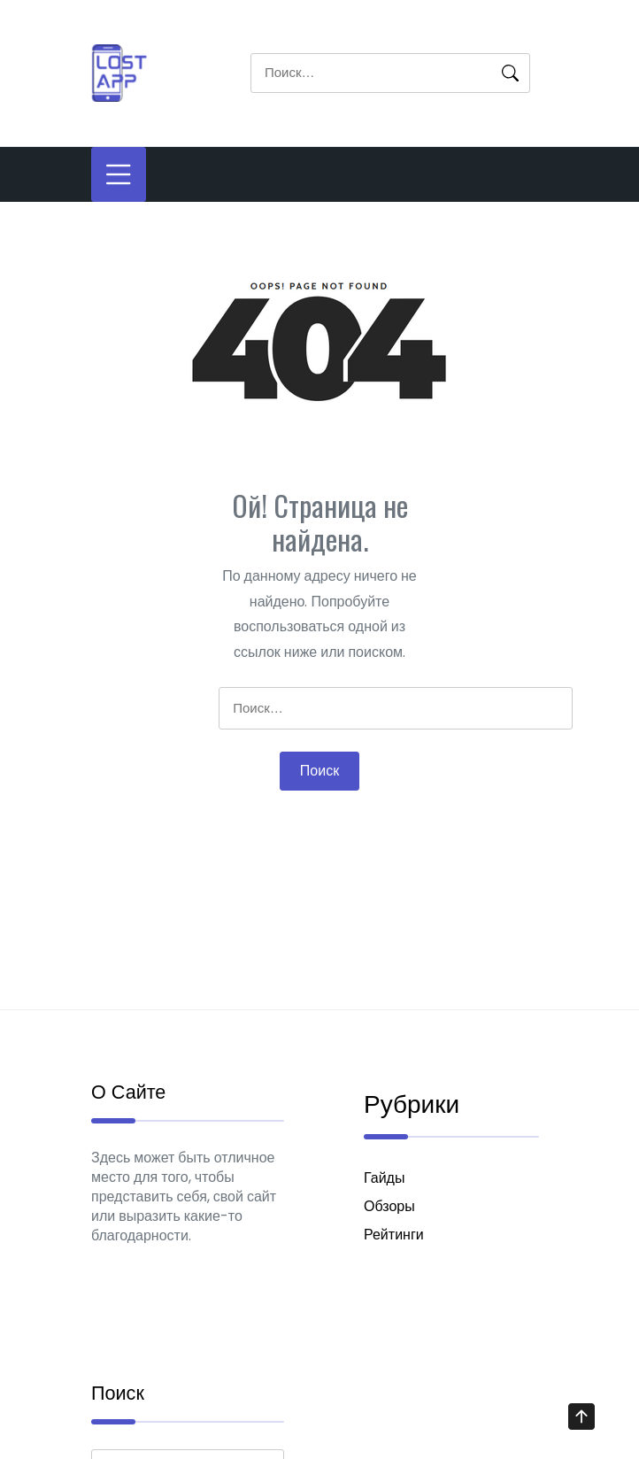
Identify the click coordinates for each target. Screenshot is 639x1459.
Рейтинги (394, 1239)
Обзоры (389, 1210)
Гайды (384, 1182)
